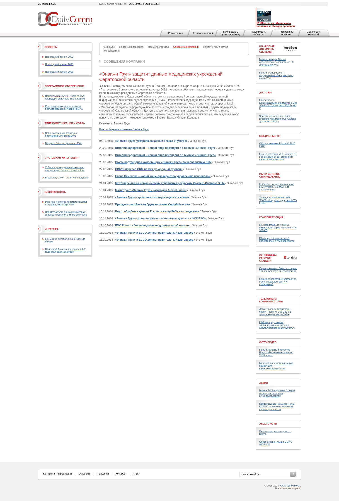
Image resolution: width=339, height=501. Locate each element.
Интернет (51, 229)
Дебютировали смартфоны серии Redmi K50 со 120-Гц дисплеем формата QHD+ (275, 312)
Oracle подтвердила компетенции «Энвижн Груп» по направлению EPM (163, 162)
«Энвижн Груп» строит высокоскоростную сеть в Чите (152, 197)
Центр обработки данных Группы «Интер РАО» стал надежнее (157, 211)
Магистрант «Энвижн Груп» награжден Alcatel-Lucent (150, 190)
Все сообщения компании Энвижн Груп (124, 129)
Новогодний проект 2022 (59, 56)
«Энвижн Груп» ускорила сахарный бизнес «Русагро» (151, 140)
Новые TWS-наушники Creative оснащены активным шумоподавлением (277, 393)
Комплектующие (271, 217)
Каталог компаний (203, 33)
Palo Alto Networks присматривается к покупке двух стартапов (66, 203)
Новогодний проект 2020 (59, 71)
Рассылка (103, 473)
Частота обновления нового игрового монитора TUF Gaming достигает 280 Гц (277, 119)
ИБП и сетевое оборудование (269, 175)
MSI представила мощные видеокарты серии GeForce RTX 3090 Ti (277, 227)
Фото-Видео (267, 342)
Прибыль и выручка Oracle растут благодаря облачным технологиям (65, 97)
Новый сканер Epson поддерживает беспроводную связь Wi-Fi (276, 75)
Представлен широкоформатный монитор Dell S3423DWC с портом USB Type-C (278, 104)
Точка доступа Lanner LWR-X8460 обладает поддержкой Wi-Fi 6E (278, 200)
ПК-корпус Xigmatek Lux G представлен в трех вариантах (276, 239)
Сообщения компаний (124, 61)
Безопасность (55, 192)
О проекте (84, 473)
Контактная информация (57, 473)
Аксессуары (268, 423)
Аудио (263, 383)
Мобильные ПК (269, 136)
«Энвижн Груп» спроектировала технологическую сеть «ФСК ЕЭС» (160, 218)
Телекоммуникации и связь (65, 123)
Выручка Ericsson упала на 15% (63, 143)
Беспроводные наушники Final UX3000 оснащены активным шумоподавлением (276, 406)
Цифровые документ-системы (266, 49)
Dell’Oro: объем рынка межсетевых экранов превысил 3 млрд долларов (66, 213)
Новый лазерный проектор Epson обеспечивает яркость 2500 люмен (276, 352)
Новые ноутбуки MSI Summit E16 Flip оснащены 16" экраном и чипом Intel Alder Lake (278, 157)
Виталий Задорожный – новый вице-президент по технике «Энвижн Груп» (165, 148)
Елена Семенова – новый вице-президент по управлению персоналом (163, 176)
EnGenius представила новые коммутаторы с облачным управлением (276, 187)
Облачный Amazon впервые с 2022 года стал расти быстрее (65, 250)
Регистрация (175, 33)
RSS (136, 473)
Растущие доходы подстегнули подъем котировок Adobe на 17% (64, 107)
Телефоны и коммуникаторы (271, 300)
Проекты (51, 47)
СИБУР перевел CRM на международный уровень (148, 169)
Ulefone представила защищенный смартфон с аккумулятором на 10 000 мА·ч (277, 325)
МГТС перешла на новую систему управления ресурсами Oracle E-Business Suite (170, 183)
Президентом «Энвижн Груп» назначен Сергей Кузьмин (152, 204)
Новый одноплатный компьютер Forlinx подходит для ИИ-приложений (277, 282)
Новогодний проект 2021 (59, 64)
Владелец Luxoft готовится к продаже (66, 177)
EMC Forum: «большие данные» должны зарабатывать (152, 225)
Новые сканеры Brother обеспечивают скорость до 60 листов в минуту (276, 62)
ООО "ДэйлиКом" (290, 485)
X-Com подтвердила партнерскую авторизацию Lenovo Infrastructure (65, 168)
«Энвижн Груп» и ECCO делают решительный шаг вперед (154, 232)
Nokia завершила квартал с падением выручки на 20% (61, 134)
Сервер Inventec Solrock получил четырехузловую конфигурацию (278, 269)
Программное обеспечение (65, 86)
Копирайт (121, 473)
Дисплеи (265, 92)
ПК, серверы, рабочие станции (268, 258)
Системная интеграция (61, 157)
